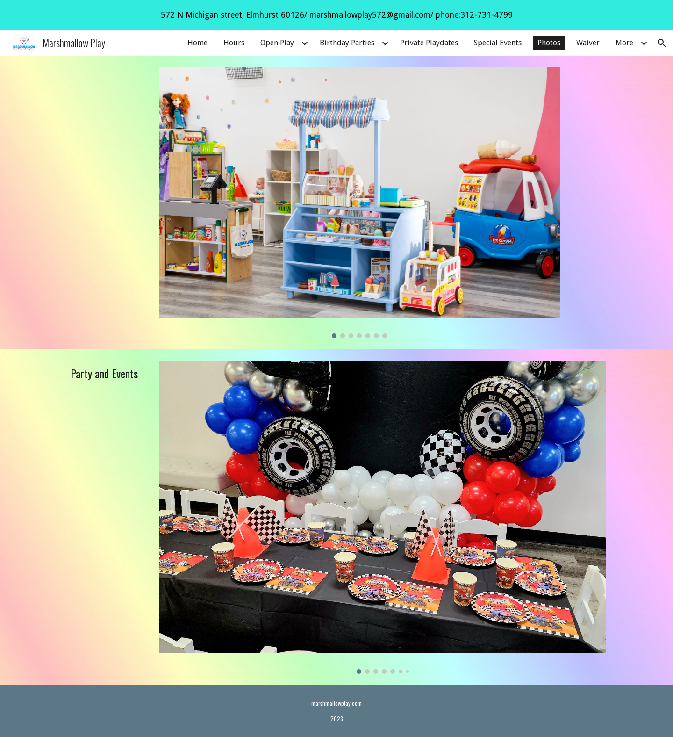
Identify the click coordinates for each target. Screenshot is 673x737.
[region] (336, 15)
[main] (106, 373)
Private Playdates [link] (429, 42)
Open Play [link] (277, 42)
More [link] (624, 42)
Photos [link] (548, 42)
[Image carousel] (359, 202)
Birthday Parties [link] (347, 42)
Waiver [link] (588, 42)
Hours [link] (233, 42)
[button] (662, 43)
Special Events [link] (498, 42)
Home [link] (197, 42)
